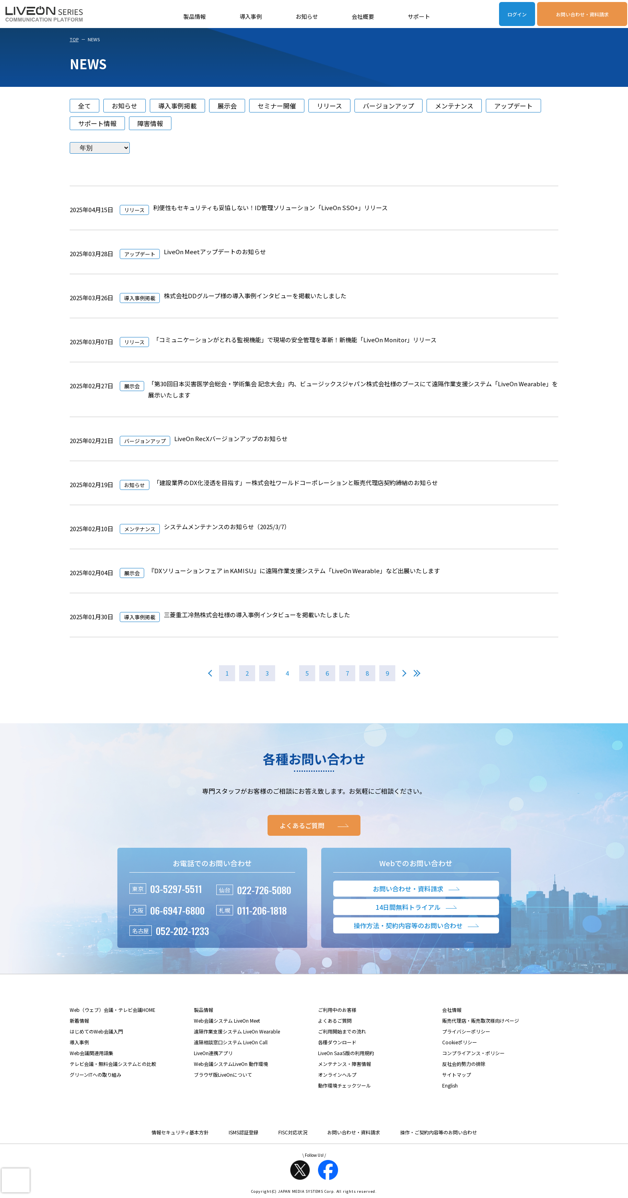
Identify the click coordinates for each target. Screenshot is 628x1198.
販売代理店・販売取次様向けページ (480, 1020)
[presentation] (16, 1180)
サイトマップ (456, 1074)
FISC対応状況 (292, 1132)
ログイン (517, 14)
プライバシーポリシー (466, 1031)
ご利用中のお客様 (337, 1009)
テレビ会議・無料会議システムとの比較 (113, 1063)
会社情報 (451, 1009)
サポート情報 (97, 123)
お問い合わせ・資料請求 (582, 14)
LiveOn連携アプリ (213, 1053)
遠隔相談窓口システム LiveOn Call (231, 1042)
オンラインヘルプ (337, 1074)
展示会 (227, 105)
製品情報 (194, 16)
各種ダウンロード (337, 1042)
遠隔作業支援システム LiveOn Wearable (237, 1031)
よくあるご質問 (335, 1020)
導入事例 (251, 16)
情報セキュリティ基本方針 (180, 1132)
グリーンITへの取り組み (95, 1074)
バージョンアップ (388, 105)
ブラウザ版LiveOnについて (223, 1074)
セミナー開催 (277, 105)
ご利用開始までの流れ (342, 1031)
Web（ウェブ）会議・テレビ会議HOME (112, 1009)
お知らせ (307, 16)
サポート (419, 16)
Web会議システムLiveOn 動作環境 (231, 1063)
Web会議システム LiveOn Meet (227, 1020)
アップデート (513, 105)
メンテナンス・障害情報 (344, 1063)
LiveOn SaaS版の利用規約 (346, 1053)
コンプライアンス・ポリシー (473, 1053)
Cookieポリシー (459, 1042)
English (450, 1085)
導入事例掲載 (177, 105)
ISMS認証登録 (243, 1132)
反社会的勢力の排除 (463, 1063)
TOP (74, 39)
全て (84, 105)
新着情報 (79, 1020)
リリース (329, 105)
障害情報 (150, 123)
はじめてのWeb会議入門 (96, 1031)
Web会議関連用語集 (91, 1053)
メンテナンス (454, 105)
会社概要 (363, 16)
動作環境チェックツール (344, 1085)
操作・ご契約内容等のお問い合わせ (438, 1132)
